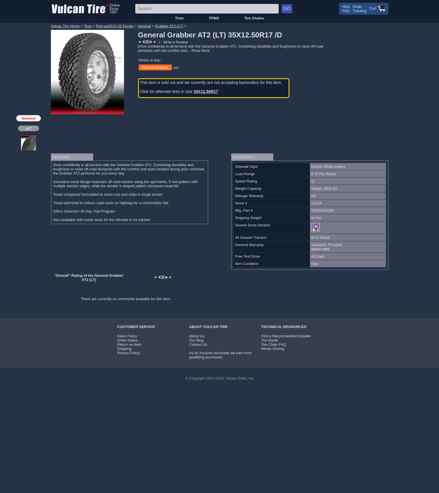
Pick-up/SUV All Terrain (115, 26)
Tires (179, 18)
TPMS (214, 18)
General (144, 26)
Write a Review (175, 42)
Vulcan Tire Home (65, 26)
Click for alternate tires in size (179, 91)
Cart (377, 8)
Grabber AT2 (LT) (169, 26)
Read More (201, 50)
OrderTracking (359, 9)
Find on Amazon (155, 67)
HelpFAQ (346, 9)
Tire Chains (254, 18)
